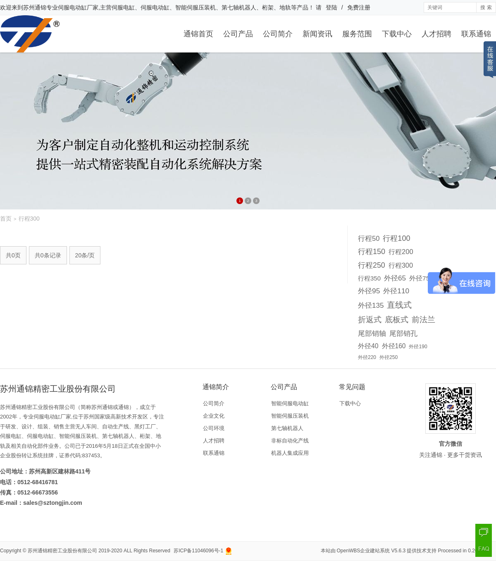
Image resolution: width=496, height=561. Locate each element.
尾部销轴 (372, 334)
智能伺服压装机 (290, 416)
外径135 (371, 305)
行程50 (368, 238)
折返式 (370, 319)
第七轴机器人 (287, 428)
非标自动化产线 (290, 440)
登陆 (331, 7)
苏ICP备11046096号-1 (198, 551)
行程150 (371, 251)
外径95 (369, 291)
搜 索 (485, 7)
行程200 (401, 251)
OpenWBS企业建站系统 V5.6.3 (371, 551)
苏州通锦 (34, 7)
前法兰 (423, 319)
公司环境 (213, 428)
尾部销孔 (403, 333)
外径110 (396, 291)
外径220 (367, 357)
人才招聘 (436, 34)
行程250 (371, 265)
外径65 (395, 278)
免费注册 (358, 7)
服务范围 (357, 34)
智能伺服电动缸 (290, 403)
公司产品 (238, 34)
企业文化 (213, 416)
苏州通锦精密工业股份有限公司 (62, 551)
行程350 (369, 278)
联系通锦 (476, 34)
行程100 (396, 238)
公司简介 (278, 34)
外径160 (394, 345)
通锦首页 (198, 34)
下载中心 (397, 34)
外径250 (388, 357)
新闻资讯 (317, 34)
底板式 (396, 319)
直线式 (399, 304)
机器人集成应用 (290, 453)
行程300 (401, 265)
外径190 (418, 346)
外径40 (368, 345)
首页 (6, 218)
